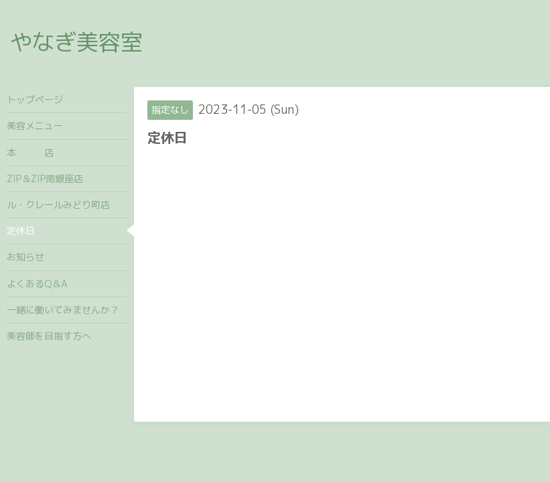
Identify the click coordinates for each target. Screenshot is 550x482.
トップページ (35, 99)
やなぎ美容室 (76, 42)
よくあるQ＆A (37, 283)
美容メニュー (35, 125)
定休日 (21, 230)
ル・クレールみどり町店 (58, 204)
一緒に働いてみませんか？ (63, 309)
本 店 (30, 152)
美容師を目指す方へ (49, 335)
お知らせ (25, 256)
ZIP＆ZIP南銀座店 (45, 178)
